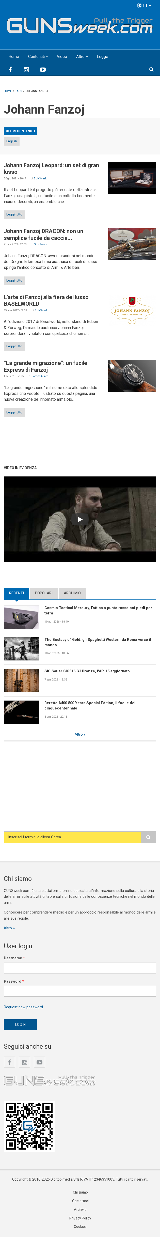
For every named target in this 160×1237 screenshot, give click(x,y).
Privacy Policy (80, 1219)
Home (13, 56)
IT (144, 5)
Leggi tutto (14, 214)
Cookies (80, 1227)
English (11, 141)
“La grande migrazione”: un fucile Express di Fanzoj (45, 366)
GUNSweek (40, 178)
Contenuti (36, 56)
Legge (103, 56)
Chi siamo (80, 1193)
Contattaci (80, 1201)
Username (14, 958)
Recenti (16, 593)
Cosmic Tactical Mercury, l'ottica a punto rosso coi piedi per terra (98, 610)
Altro (81, 56)
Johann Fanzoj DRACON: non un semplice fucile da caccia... (43, 234)
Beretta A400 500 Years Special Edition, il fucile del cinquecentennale (91, 705)
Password (14, 981)
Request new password (23, 1007)
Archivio (72, 593)
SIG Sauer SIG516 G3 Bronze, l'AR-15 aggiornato (88, 671)
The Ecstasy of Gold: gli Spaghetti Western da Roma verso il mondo (98, 642)
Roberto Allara (40, 376)
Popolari (44, 593)
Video (62, 56)
